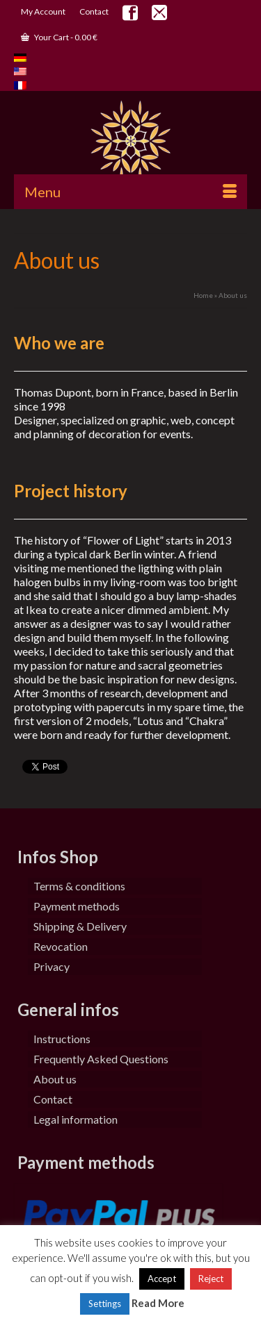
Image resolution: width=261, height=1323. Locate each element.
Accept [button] (162, 1278)
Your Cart (59, 37)
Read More (158, 1303)
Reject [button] (210, 1278)
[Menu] (130, 191)
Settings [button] (104, 1303)
